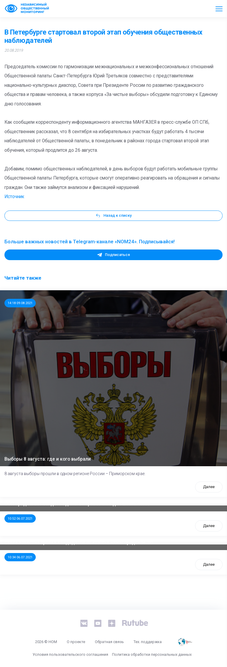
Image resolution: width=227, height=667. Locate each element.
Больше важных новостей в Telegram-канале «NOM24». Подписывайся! (89, 241)
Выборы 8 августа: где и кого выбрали (47, 459)
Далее (209, 487)
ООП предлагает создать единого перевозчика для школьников (77, 504)
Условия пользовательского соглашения (70, 654)
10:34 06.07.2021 (20, 557)
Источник (14, 196)
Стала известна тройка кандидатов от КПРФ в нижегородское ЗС (78, 542)
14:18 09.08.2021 (20, 303)
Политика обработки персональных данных (152, 654)
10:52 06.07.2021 (20, 518)
